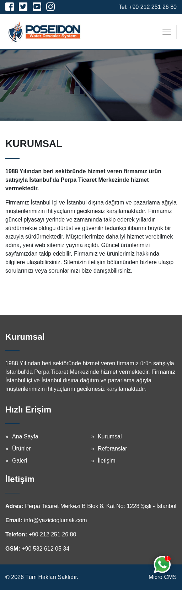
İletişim (107, 461)
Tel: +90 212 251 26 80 (148, 7)
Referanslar (112, 449)
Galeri (19, 461)
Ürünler (21, 449)
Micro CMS (163, 577)
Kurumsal (110, 436)
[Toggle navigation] (167, 32)
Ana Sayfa (25, 436)
